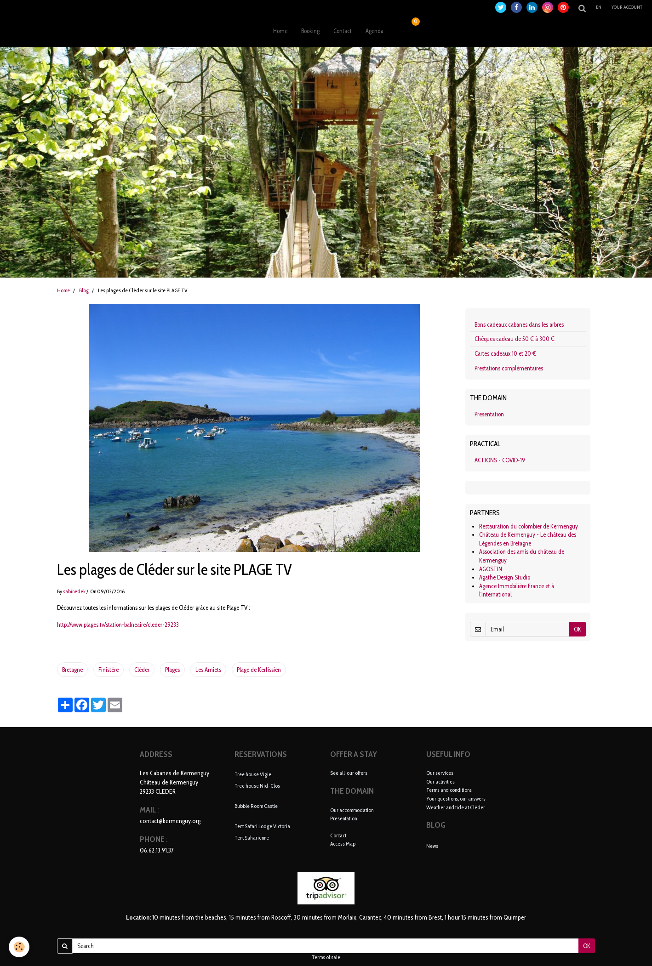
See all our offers (348, 772)
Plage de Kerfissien (259, 669)
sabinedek (74, 591)
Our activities (440, 781)
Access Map (342, 843)
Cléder (141, 669)
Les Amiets (208, 669)
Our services (439, 772)
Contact (342, 30)
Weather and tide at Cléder (455, 807)
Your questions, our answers (456, 798)
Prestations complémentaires (509, 368)
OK (577, 629)
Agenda (374, 30)
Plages (172, 669)
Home (280, 30)
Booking (310, 30)
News (432, 845)
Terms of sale (326, 957)
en (598, 7)
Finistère (108, 669)
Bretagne (72, 669)
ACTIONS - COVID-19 (500, 460)
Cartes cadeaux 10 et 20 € (505, 353)
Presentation (489, 414)
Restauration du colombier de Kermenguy (528, 526)
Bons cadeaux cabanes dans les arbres (519, 324)
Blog (84, 290)
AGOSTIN (490, 569)
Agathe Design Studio (504, 577)
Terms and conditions (449, 789)
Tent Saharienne (251, 837)
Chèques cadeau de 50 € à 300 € (515, 338)
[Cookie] (19, 947)
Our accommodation (351, 810)
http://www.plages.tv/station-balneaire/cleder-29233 (118, 624)
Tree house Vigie (252, 774)
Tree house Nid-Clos (257, 785)
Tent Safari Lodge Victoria (262, 826)
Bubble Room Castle (256, 805)
